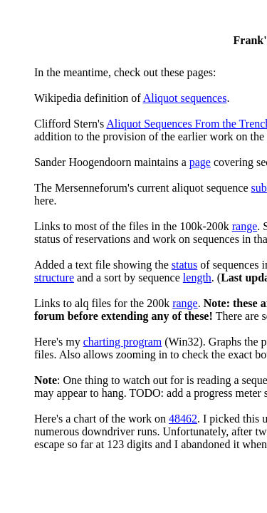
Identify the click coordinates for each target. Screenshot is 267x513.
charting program (122, 342)
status (184, 265)
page (200, 162)
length (197, 277)
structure (54, 277)
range (245, 226)
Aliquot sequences (185, 98)
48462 (183, 419)
